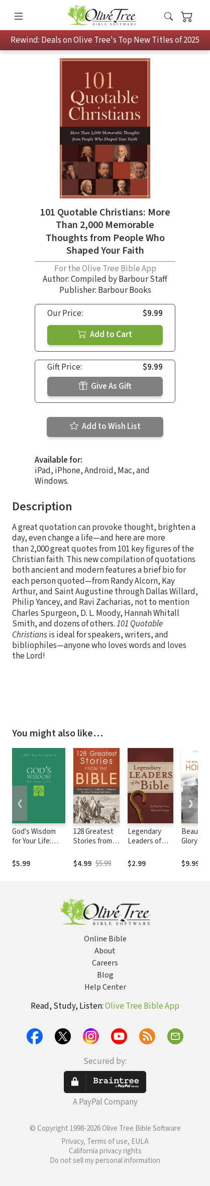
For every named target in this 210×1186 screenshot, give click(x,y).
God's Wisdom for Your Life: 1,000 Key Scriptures (34, 846)
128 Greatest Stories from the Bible (93, 841)
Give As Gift (105, 386)
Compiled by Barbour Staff (119, 279)
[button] (168, 17)
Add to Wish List (105, 426)
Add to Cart (105, 335)
